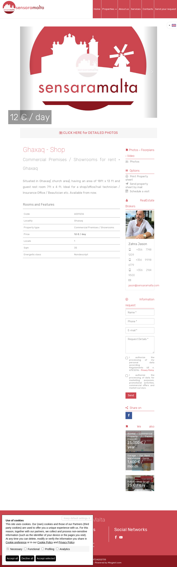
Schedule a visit (137, 191)
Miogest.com (114, 562)
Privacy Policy (147, 370)
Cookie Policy (45, 542)
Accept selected (46, 558)
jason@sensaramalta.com (143, 285)
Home (97, 9)
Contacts (148, 9)
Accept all (12, 558)
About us (124, 9)
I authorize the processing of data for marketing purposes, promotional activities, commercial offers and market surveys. (139, 381)
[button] (27, 72)
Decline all (27, 558)
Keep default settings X (77, 518)
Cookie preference (16, 542)
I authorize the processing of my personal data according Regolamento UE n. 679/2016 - (139, 363)
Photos (132, 161)
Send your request (165, 9)
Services (136, 9)
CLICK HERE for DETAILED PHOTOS (88, 133)
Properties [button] (109, 9)
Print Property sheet (136, 178)
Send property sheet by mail (136, 185)
